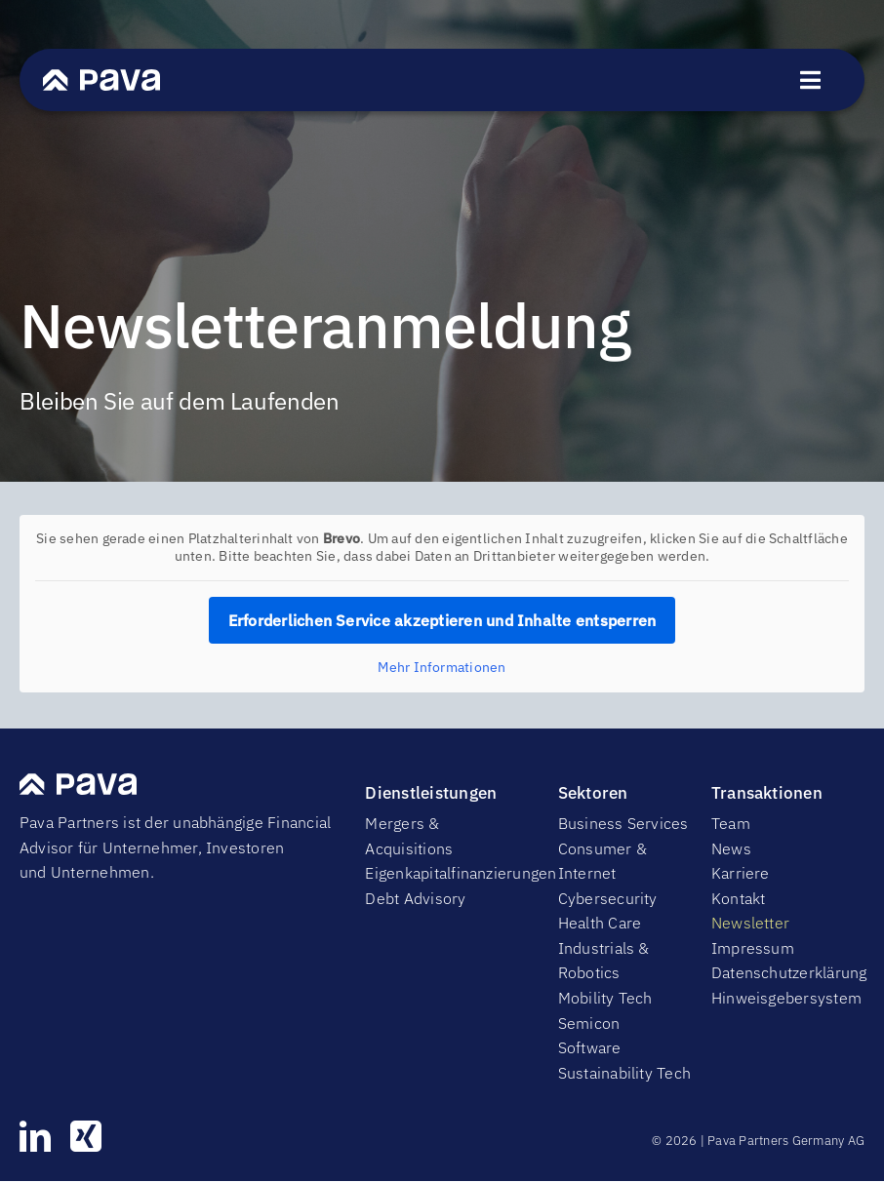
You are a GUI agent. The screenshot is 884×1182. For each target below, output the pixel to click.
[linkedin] (35, 1136)
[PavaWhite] (101, 77)
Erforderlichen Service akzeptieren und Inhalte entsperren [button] (442, 620)
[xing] (85, 1136)
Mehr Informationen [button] (441, 667)
